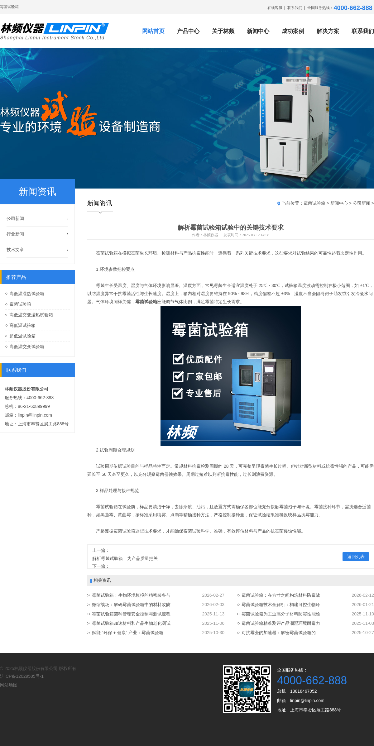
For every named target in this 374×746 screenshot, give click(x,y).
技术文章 (15, 249)
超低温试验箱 (22, 335)
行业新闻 (15, 234)
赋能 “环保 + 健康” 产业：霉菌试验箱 (127, 632)
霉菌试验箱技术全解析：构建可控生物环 (281, 604)
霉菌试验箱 (20, 304)
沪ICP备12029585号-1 (22, 676)
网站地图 (8, 684)
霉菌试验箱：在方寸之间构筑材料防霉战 (281, 595)
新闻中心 (258, 31)
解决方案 (328, 31)
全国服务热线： (339, 8)
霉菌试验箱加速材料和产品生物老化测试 (131, 623)
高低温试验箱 (22, 325)
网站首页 (153, 31)
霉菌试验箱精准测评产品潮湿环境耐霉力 (281, 623)
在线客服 (274, 8)
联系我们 (294, 8)
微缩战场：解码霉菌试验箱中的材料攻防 (131, 604)
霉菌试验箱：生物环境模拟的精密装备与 (131, 595)
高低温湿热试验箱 (26, 293)
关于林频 (223, 31)
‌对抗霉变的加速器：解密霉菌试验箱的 (279, 632)
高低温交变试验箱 (26, 346)
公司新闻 (15, 218)
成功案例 (293, 31)
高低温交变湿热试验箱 (31, 314)
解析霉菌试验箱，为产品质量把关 (125, 558)
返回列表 (356, 556)
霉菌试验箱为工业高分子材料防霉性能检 (281, 613)
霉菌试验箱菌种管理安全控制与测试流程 (131, 613)
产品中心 (188, 31)
